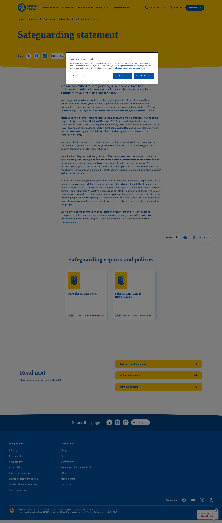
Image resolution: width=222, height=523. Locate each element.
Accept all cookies (144, 76)
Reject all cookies (122, 76)
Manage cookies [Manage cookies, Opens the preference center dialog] (79, 76)
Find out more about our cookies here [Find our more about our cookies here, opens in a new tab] (131, 68)
